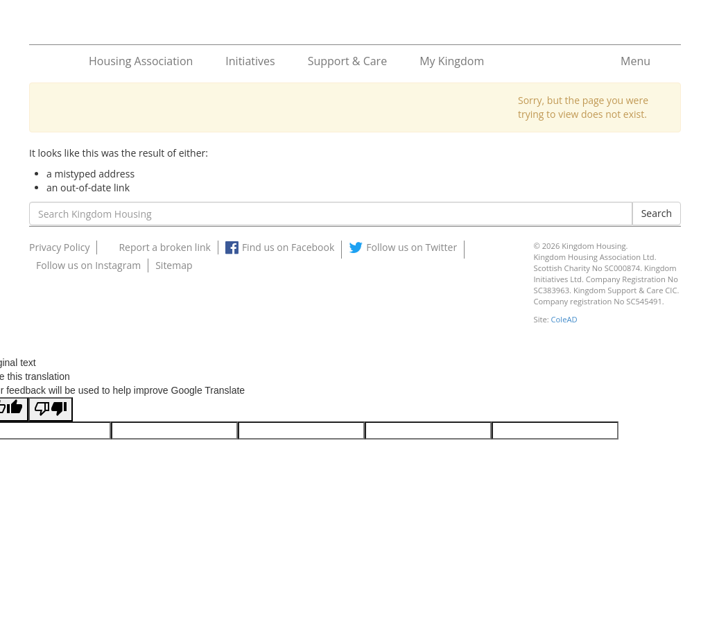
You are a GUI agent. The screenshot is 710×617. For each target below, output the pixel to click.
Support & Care (348, 60)
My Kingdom (451, 60)
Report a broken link (164, 247)
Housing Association (141, 60)
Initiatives (250, 60)
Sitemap (173, 265)
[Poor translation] (50, 409)
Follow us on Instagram (88, 265)
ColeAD (564, 319)
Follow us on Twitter (411, 247)
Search (656, 213)
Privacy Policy (59, 247)
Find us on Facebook (288, 247)
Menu (635, 60)
